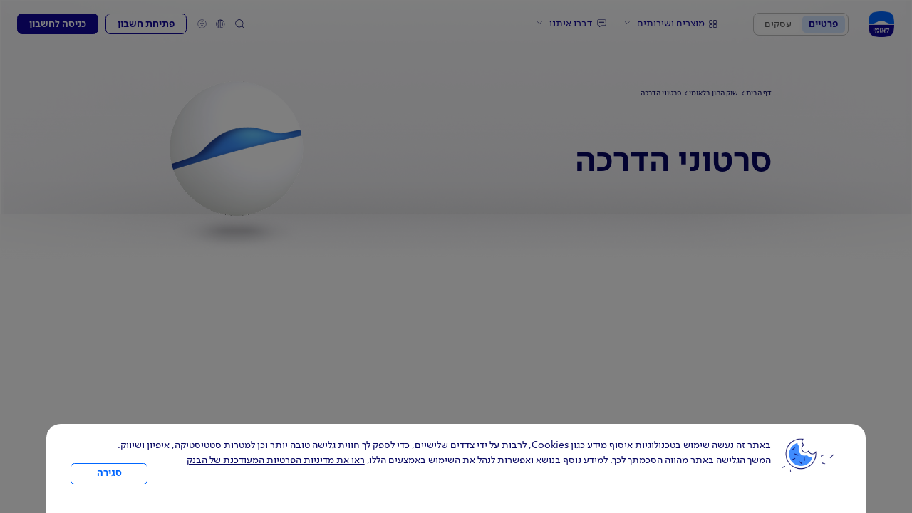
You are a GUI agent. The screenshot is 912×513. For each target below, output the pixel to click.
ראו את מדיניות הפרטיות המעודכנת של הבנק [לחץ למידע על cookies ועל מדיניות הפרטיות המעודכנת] (276, 460)
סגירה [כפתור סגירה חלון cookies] (109, 473)
